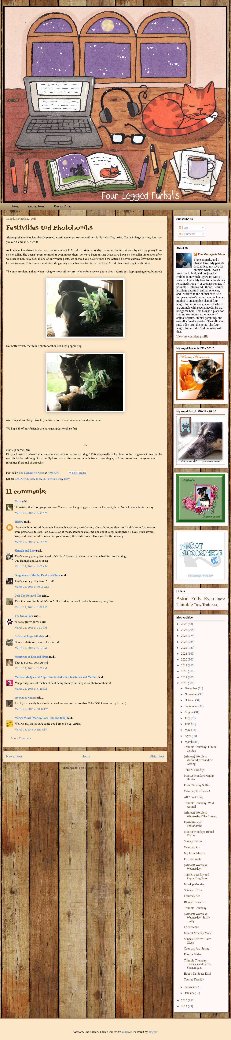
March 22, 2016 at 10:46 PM (31, 709)
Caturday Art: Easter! (197, 791)
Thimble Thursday (195, 908)
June (188, 724)
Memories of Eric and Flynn (31, 657)
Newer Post (14, 756)
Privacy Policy (63, 206)
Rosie (221, 599)
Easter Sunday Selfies (197, 785)
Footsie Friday (193, 954)
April (188, 736)
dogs (38, 479)
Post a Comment (21, 738)
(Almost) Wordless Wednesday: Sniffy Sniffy (197, 917)
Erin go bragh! (193, 859)
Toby (67, 479)
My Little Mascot (194, 853)
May (188, 729)
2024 (184, 635)
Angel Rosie (36, 206)
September (191, 706)
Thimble (184, 604)
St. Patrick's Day (52, 479)
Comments (187, 234)
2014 (184, 1006)
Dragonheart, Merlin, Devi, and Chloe (37, 575)
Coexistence (191, 927)
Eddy (196, 598)
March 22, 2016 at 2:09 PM (31, 607)
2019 (184, 665)
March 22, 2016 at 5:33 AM (31, 513)
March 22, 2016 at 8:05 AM (31, 566)
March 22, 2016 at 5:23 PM (31, 668)
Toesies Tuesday (194, 769)
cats (31, 479)
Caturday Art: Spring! (197, 948)
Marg (18, 501)
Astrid (24, 479)
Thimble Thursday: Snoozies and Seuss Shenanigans (197, 964)
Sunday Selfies (193, 841)
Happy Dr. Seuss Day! (197, 973)
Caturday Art (192, 847)
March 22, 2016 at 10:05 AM (32, 587)
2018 (184, 671)
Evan (209, 598)
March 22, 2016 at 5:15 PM (31, 648)
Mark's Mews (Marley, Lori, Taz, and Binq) (40, 718)
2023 (184, 641)
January (190, 993)
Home (15, 206)
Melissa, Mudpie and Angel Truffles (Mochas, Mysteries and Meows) (56, 677)
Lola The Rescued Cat (28, 596)
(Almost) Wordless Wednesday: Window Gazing (198, 760)
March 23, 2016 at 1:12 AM (31, 730)
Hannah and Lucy (25, 551)
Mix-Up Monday (194, 884)
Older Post (156, 756)
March (189, 741)
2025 (184, 629)
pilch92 (19, 522)
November (191, 694)
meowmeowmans (25, 698)
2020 (184, 659)
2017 (184, 677)
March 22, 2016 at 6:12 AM (31, 542)
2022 (184, 647)
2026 (184, 624)
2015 (184, 1000)
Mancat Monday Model (198, 933)
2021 (184, 653)
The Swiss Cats (24, 616)
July (188, 718)
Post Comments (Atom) (93, 768)
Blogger (152, 1032)
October (190, 700)
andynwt (127, 1032)
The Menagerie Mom (211, 254)
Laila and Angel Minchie (29, 636)
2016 (184, 683)
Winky (215, 605)
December (191, 688)
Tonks (206, 605)
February (190, 987)
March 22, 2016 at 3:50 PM (31, 628)
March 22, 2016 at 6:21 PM (31, 689)
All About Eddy (193, 797)
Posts (183, 227)
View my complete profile (192, 336)
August (189, 712)
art (17, 479)
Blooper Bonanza (194, 902)
